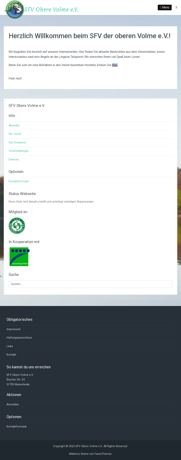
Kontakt (11, 354)
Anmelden (13, 404)
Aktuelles (14, 125)
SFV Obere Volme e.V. (51, 9)
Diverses (14, 159)
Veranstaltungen (19, 151)
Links (10, 346)
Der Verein (15, 133)
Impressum (14, 329)
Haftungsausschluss (19, 337)
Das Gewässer (17, 142)
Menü (165, 7)
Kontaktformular (19, 181)
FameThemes (103, 454)
